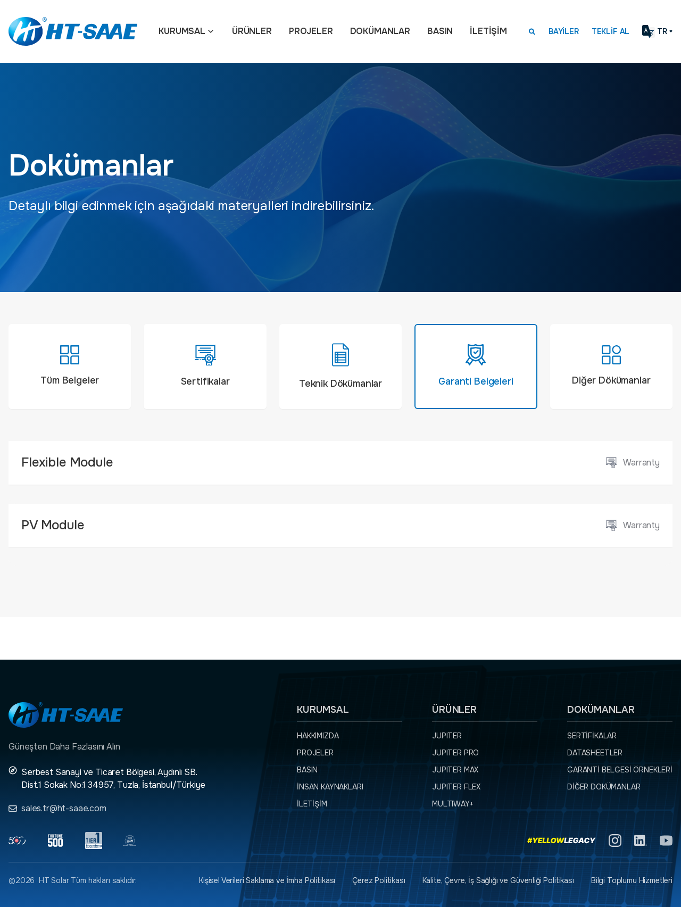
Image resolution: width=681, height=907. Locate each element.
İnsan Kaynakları (330, 787)
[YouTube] (666, 840)
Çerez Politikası (378, 880)
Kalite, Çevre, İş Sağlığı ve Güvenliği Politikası (498, 880)
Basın (440, 31)
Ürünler (252, 31)
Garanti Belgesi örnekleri (619, 770)
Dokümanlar (380, 31)
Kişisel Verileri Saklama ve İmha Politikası (267, 880)
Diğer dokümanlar (603, 787)
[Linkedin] (640, 840)
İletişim (488, 31)
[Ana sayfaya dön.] (73, 31)
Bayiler (564, 31)
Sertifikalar (592, 735)
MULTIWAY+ (453, 804)
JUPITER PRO (455, 753)
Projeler (311, 31)
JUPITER (447, 735)
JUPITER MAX (455, 770)
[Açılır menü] (210, 31)
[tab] (70, 366)
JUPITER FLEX (456, 787)
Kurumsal (182, 31)
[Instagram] (615, 840)
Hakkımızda (317, 735)
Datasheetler (594, 753)
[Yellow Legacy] (561, 840)
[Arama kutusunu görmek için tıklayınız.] (532, 31)
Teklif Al (611, 31)
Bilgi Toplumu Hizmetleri (631, 880)
